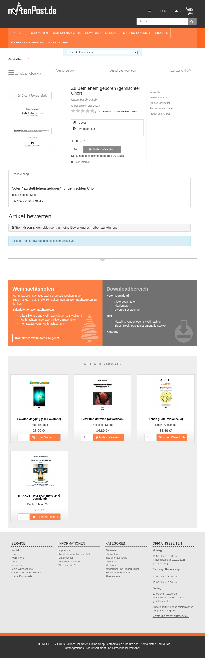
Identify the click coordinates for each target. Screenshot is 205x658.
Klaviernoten (122, 305)
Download (93, 32)
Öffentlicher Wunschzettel (26, 572)
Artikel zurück (65, 70)
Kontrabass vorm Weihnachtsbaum (42, 323)
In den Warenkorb (102, 149)
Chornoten (39, 32)
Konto (14, 561)
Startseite (18, 32)
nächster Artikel (179, 70)
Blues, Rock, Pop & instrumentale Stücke (140, 325)
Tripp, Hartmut (39, 424)
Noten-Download (118, 295)
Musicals (112, 32)
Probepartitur (84, 128)
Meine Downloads (21, 576)
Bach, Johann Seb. (39, 504)
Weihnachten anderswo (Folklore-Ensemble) (48, 319)
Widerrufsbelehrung (69, 561)
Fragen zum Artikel (160, 113)
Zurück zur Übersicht (28, 73)
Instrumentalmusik (66, 32)
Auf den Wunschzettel (161, 108)
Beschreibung (20, 174)
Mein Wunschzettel (22, 568)
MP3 (109, 315)
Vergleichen (156, 92)
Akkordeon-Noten (125, 301)
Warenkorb (17, 557)
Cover (79, 122)
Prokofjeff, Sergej (102, 424)
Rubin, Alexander (166, 424)
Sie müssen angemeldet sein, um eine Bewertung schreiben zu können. (66, 227)
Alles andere (58, 42)
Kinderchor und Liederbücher (145, 32)
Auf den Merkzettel (160, 103)
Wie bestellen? (66, 565)
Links (14, 554)
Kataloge (112, 331)
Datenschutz (65, 557)
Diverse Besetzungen (128, 309)
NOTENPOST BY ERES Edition (171, 616)
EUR (164, 11)
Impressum (64, 550)
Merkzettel (17, 565)
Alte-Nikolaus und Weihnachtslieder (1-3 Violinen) (51, 315)
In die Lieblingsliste (160, 97)
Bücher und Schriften (27, 42)
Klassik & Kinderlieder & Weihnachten (138, 321)
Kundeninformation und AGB (74, 554)
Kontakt (15, 550)
